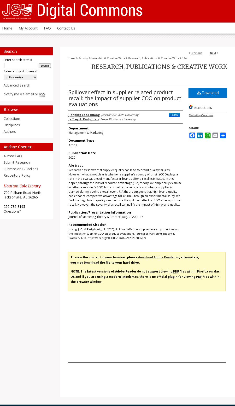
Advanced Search (17, 85)
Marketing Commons (201, 115)
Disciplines (12, 125)
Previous (196, 53)
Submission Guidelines (21, 169)
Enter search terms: (18, 60)
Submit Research (17, 162)
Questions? (12, 211)
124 (184, 58)
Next (213, 53)
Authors (10, 131)
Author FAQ (13, 156)
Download (208, 93)
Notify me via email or (24, 94)
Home (72, 58)
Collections (12, 118)
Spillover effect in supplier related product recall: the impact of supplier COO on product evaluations (125, 98)
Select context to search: (21, 71)
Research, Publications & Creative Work (153, 58)
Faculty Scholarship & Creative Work (102, 58)
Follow (174, 114)
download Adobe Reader (156, 257)
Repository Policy (17, 175)
